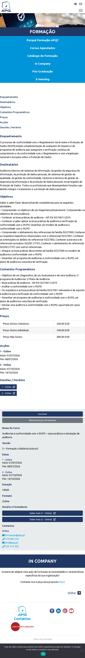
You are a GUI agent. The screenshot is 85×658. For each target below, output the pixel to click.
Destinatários (7, 102)
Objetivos (5, 107)
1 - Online (8, 387)
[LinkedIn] (58, 610)
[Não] (81, 650)
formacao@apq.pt (13, 535)
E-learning (42, 79)
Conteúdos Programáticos (15, 112)
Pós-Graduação (42, 71)
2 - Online (8, 393)
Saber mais (43, 513)
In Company (42, 63)
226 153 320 (10, 546)
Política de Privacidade (42, 639)
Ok (43, 654)
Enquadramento (9, 97)
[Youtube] (71, 610)
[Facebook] (52, 610)
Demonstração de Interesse (42, 420)
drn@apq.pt (10, 542)
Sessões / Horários (10, 127)
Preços (4, 117)
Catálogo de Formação (42, 55)
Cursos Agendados (42, 48)
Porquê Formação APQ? (42, 40)
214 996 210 (10, 539)
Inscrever (42, 414)
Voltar (74, 593)
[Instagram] (65, 610)
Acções (4, 122)
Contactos (22, 618)
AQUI (62, 582)
